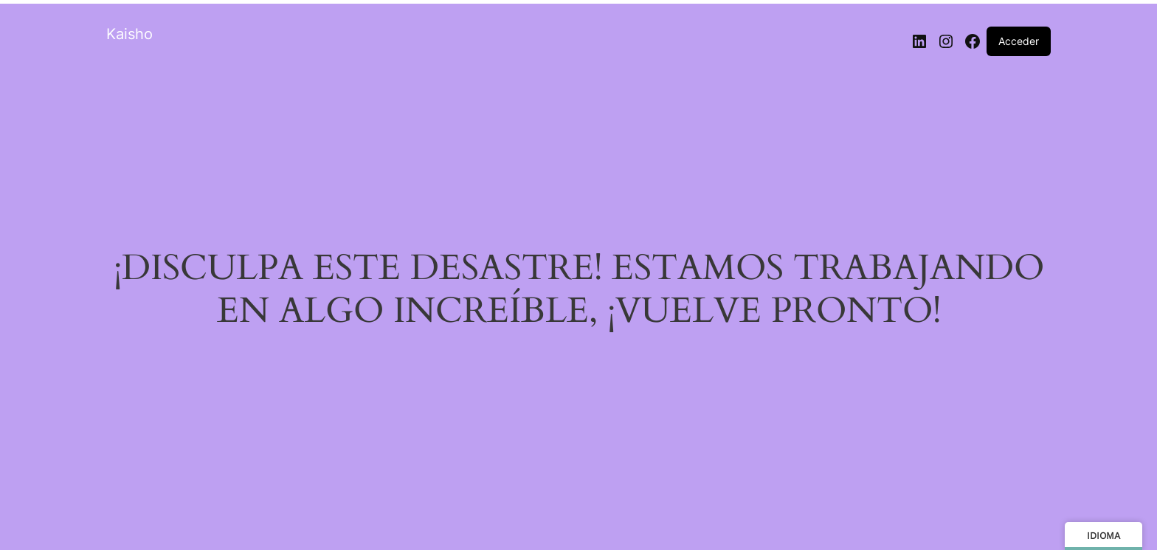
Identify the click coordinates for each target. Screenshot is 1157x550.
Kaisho (129, 34)
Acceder (1018, 41)
